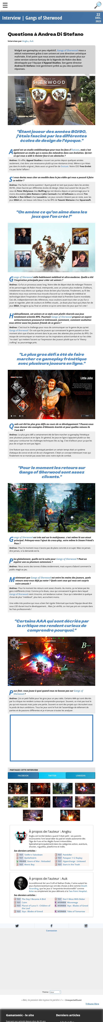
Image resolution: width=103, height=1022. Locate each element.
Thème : (51, 992)
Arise (31, 891)
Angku (25, 41)
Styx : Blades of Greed (77, 905)
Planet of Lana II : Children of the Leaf (36, 907)
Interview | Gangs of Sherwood (32, 17)
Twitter (52, 775)
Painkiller (67, 854)
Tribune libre (92, 1003)
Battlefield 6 (30, 858)
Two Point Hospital (78, 891)
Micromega (72, 902)
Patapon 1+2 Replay (72, 858)
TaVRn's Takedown (33, 854)
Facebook (23, 775)
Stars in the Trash (71, 864)
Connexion (51, 930)
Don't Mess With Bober (74, 899)
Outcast (75, 149)
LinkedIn (80, 775)
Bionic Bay (29, 864)
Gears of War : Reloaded (38, 861)
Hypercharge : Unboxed (74, 861)
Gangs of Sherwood (67, 50)
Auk (32, 41)
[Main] (5, 5)
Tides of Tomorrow (76, 911)
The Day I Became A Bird (34, 899)
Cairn (24, 902)
